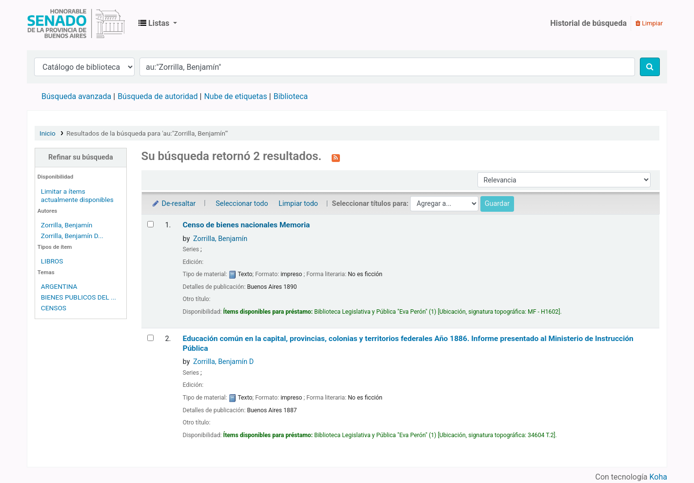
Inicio (48, 133)
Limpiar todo (298, 204)
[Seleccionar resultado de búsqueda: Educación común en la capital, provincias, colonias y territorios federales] (150, 338)
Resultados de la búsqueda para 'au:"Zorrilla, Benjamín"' (147, 133)
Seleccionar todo (242, 204)
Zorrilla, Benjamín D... (72, 236)
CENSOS (53, 308)
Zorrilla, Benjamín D (223, 362)
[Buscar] (650, 67)
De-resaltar (173, 204)
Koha (658, 477)
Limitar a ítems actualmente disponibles (77, 195)
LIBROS (52, 261)
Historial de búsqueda (588, 23)
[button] (158, 23)
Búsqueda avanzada (76, 96)
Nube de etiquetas (235, 96)
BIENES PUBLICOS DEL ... (78, 297)
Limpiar (649, 23)
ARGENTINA (59, 286)
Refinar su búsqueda (80, 157)
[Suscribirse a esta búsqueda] (335, 157)
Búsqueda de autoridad (158, 96)
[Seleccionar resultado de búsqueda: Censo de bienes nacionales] (150, 224)
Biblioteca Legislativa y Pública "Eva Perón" (76, 23)
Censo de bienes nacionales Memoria (246, 225)
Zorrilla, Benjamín (67, 225)
